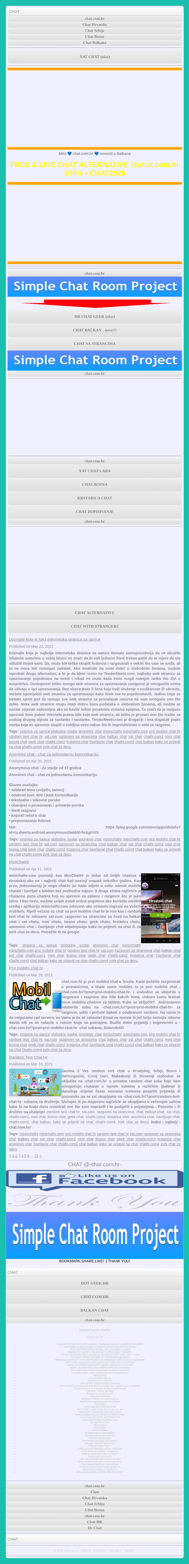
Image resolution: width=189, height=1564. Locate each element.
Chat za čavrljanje (100, 1396)
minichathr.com (135, 731)
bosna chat (18, 742)
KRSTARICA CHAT (94, 498)
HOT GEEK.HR (95, 1283)
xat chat (135, 736)
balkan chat (117, 736)
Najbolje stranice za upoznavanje (99, 1399)
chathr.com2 (55, 742)
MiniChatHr (19, 862)
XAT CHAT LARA (95, 471)
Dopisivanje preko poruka (100, 1435)
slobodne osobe (64, 731)
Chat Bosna (100, 1425)
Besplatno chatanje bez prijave (100, 1440)
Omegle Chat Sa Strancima (100, 1443)
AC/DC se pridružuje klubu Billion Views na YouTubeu (100, 1367)
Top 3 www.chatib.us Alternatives (100, 1464)
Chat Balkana (94, 42)
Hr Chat (95, 1528)
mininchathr (112, 731)
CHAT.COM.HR (95, 1297)
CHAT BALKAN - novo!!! (95, 330)
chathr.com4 (32, 747)
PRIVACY (115, 1550)
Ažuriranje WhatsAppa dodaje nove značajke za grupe (100, 1349)
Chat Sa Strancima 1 (100, 1446)
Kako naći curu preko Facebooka (99, 1451)
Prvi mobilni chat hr (26, 968)
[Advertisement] (95, 108)
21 (37, 1156)
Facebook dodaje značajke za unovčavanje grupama (100, 1357)
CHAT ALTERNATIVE (95, 613)
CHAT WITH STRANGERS (94, 626)
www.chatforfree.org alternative (100, 1420)
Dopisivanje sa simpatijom (100, 1433)
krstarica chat (77, 742)
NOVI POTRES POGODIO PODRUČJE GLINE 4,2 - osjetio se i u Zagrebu (100, 1386)
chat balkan (144, 742)
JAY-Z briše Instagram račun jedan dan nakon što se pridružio (100, 1362)
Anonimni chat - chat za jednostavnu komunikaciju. (54, 754)
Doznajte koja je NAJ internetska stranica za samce (54, 639)
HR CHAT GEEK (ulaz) (94, 316)
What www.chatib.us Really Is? (100, 1469)
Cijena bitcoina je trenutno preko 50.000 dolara (100, 1388)
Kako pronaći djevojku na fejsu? (100, 1453)
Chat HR (94, 1522)
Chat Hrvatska (100, 1430)
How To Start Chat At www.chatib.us (100, 1467)
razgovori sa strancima (78, 736)
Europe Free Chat (100, 1422)
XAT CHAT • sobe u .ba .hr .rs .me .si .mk (100, 1409)
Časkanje (100, 1404)
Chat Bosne (94, 36)
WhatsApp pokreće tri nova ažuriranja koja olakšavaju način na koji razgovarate (100, 1359)
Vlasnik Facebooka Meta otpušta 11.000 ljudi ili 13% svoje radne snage (100, 1354)
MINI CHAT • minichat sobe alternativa (100, 1412)
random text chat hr (26, 736)
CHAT (14, 11)
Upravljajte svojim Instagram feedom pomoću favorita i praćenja (100, 1346)
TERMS (129, 1550)
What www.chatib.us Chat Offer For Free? (100, 1472)
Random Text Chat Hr (28, 1057)
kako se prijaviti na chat (68, 961)
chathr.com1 (153, 736)
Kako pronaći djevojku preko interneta (100, 1448)
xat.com (50, 736)
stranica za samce (35, 731)
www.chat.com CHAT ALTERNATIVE (100, 1417)
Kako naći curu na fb (100, 1456)
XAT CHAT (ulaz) (95, 57)
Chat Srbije (95, 30)
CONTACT (100, 1550)
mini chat (173, 736)
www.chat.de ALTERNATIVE (100, 1406)
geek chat (36, 742)
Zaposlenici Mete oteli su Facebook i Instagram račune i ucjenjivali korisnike (100, 1344)
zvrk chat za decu (57, 747)
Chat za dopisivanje (100, 1438)
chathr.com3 (124, 742)
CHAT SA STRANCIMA (95, 344)
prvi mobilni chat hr (164, 731)
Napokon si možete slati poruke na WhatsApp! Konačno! (100, 1352)
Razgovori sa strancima (100, 1393)
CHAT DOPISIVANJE (95, 512)
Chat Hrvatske (95, 24)
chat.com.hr (95, 18)
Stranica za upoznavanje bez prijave (100, 1401)
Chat (95, 1492)
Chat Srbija (100, 1427)
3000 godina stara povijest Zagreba (100, 1383)
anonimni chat (90, 731)
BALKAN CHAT (94, 1310)
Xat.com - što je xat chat (100, 1391)
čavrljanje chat (101, 742)
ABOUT (86, 1550)
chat (102, 736)
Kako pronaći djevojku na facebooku (100, 1459)
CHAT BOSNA (94, 484)
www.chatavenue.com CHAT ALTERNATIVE (100, 1414)
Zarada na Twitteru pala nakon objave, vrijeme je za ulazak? (99, 1365)
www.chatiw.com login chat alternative (100, 1461)
